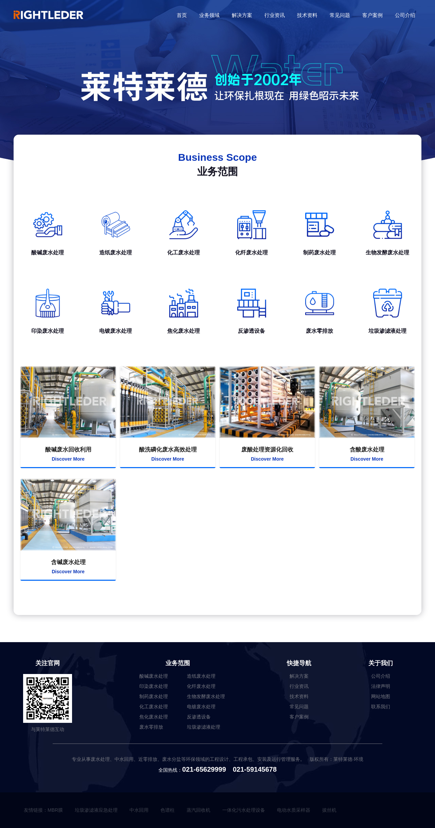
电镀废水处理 (201, 706)
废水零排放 (151, 727)
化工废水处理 (153, 706)
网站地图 (380, 696)
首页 (182, 15)
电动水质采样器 (293, 810)
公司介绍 (405, 15)
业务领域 (209, 15)
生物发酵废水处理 (206, 696)
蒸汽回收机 (198, 810)
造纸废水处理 (201, 676)
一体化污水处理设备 (243, 810)
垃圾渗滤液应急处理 (96, 810)
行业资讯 (274, 15)
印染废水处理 (153, 686)
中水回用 (139, 810)
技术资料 (307, 15)
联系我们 (380, 706)
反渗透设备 (199, 716)
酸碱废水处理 (153, 676)
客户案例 (372, 15)
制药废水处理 (153, 696)
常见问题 (340, 15)
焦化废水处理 (153, 716)
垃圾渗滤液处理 (203, 727)
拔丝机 (329, 810)
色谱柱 (167, 810)
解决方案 (242, 15)
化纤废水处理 (201, 686)
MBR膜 (55, 810)
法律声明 (380, 686)
